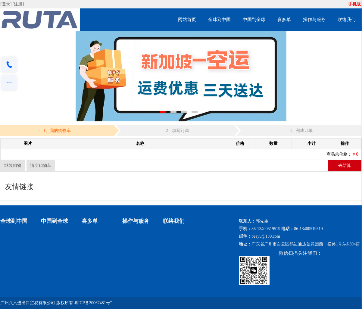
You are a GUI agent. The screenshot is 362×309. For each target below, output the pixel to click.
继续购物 (12, 165)
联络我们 (347, 19)
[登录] (6, 4)
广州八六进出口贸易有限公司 (27, 303)
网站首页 (187, 19)
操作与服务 (314, 19)
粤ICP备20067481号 (92, 303)
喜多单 (284, 19)
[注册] (19, 4)
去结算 (344, 165)
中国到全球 (254, 19)
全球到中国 (219, 19)
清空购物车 (40, 165)
